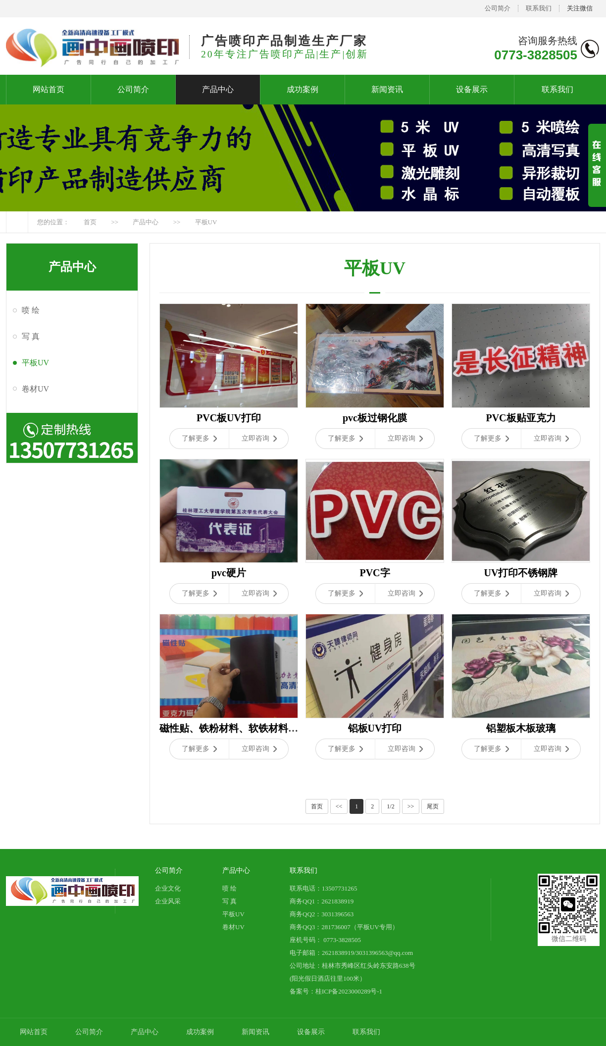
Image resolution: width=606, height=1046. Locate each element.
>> (410, 806)
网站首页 (48, 89)
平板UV (206, 222)
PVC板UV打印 (229, 417)
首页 (90, 222)
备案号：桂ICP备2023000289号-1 (336, 991)
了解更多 (199, 438)
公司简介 (497, 8)
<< (339, 806)
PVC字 (374, 572)
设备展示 (472, 89)
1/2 (390, 806)
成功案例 (302, 89)
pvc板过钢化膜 (375, 417)
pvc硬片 (228, 572)
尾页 (433, 806)
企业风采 (168, 901)
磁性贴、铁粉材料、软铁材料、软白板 (243, 728)
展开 (597, 174)
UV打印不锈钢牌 (521, 572)
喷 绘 (31, 310)
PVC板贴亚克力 (521, 417)
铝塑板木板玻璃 (521, 728)
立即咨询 (259, 438)
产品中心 (218, 89)
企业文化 (168, 888)
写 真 (31, 336)
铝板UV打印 (375, 728)
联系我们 (539, 8)
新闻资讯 (387, 89)
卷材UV (35, 389)
